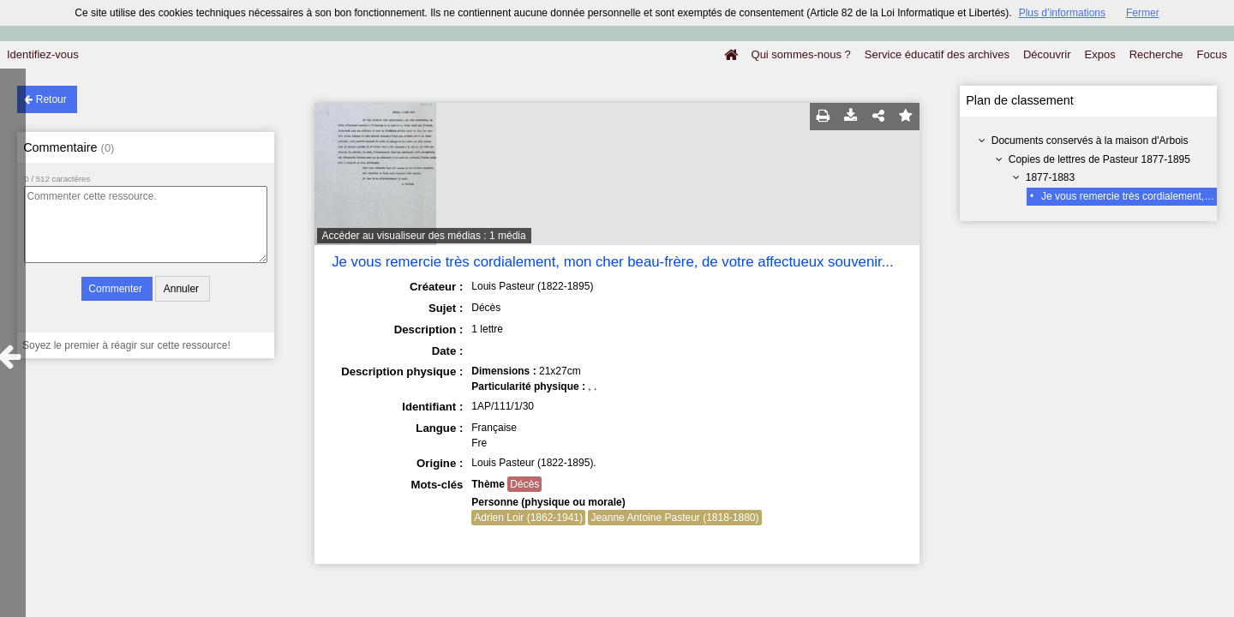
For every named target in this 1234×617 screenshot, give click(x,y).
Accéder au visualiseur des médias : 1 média (424, 236)
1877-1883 (1050, 177)
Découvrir (1047, 54)
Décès (524, 484)
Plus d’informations (1062, 13)
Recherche (1156, 54)
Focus (1212, 54)
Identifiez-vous (43, 54)
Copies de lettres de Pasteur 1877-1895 (1099, 159)
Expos (1100, 54)
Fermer (1142, 13)
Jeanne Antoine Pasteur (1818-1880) (674, 518)
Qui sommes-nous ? (801, 54)
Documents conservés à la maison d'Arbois (1090, 141)
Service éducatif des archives (937, 54)
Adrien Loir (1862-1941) (528, 518)
